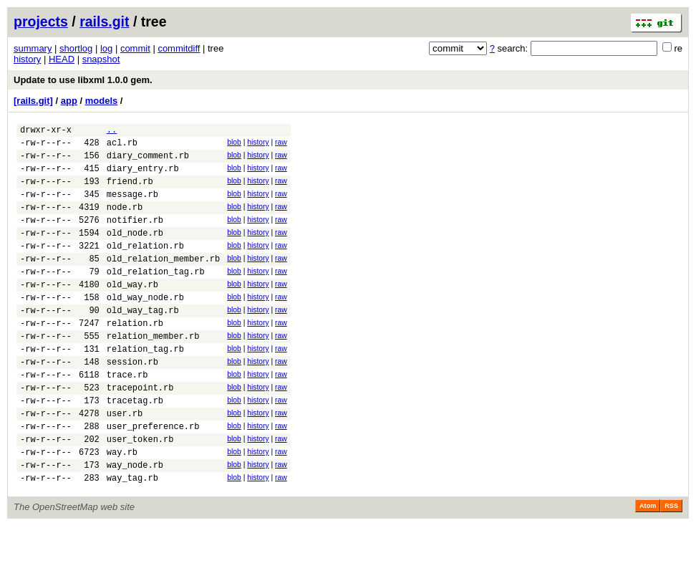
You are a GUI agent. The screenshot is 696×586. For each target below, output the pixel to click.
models (101, 100)
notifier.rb (135, 237)
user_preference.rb (153, 477)
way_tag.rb (132, 538)
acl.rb (122, 146)
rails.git (104, 21)
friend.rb (130, 192)
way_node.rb (135, 523)
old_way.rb (132, 312)
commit (135, 48)
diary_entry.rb (143, 176)
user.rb (124, 462)
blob (234, 144)
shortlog (75, 48)
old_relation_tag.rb (156, 297)
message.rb (132, 207)
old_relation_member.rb (163, 282)
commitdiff (179, 48)
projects (41, 21)
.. (112, 131)
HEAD (61, 59)
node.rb (124, 222)
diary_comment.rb (148, 161)
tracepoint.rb (140, 432)
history (27, 59)
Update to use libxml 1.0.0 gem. (83, 80)
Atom (647, 566)
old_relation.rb (145, 267)
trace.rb (127, 417)
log (106, 48)
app (69, 100)
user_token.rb (140, 492)
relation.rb (135, 357)
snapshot (101, 59)
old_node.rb (135, 252)
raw (281, 144)
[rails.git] (33, 100)
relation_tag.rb (145, 387)
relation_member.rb (153, 372)
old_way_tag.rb (143, 342)
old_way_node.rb (145, 327)
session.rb (132, 402)
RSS (671, 566)
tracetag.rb (135, 447)
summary (33, 48)
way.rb (122, 507)
